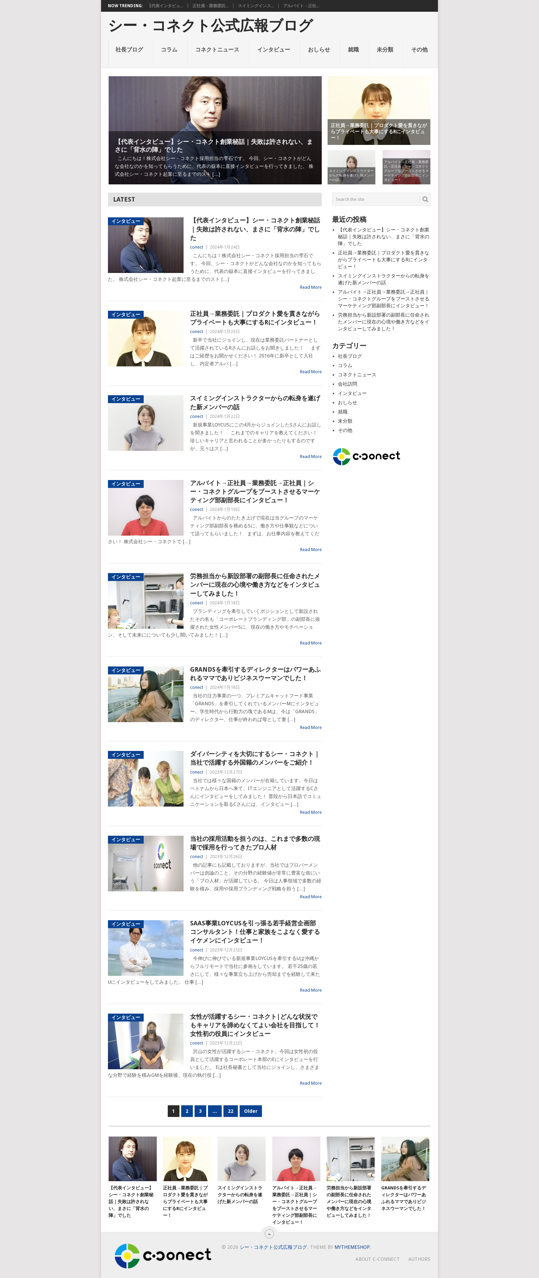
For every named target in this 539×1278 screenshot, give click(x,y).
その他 (419, 49)
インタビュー (273, 49)
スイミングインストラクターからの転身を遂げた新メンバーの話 (255, 402)
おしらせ (319, 49)
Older (250, 1111)
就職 (353, 49)
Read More (311, 287)
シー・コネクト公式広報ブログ (210, 26)
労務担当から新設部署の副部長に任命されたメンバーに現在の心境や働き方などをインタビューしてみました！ (255, 584)
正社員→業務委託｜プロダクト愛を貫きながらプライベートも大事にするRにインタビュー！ (255, 318)
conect (196, 247)
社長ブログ (129, 49)
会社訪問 (347, 384)
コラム (169, 49)
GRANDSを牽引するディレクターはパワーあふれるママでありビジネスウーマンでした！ (255, 674)
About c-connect (377, 1259)
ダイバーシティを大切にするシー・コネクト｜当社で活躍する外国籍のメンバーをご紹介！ (255, 758)
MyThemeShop (352, 1247)
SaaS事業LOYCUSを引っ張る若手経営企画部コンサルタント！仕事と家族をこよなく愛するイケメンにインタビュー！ (255, 932)
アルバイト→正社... (301, 5)
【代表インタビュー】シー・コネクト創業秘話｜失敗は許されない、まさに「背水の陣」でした (255, 229)
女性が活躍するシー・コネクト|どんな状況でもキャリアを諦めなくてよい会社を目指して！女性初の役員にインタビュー (255, 1025)
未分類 (385, 49)
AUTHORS (419, 1259)
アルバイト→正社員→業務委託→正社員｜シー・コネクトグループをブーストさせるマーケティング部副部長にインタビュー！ (255, 491)
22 (230, 1111)
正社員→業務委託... (210, 5)
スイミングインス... (256, 5)
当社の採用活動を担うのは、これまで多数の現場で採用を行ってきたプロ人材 (255, 843)
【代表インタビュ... (165, 5)
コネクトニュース (217, 49)
